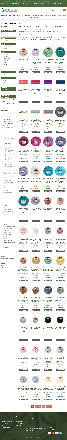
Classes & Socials (62, 15)
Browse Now (8, 3)
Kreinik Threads (6, 198)
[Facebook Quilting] (51, 422)
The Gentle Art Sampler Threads (8, 212)
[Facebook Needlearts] (52, 425)
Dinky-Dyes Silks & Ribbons (8, 133)
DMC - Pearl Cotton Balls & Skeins (9, 160)
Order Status (19, 423)
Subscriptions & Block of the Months (7, 263)
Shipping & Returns (7, 421)
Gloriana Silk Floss (7, 196)
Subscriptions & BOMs (45, 15)
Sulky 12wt (5, 207)
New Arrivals (4, 15)
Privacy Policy (5, 423)
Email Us (28, 425)
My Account (19, 419)
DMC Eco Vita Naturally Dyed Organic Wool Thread (9, 190)
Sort (30, 42)
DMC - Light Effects (8, 155)
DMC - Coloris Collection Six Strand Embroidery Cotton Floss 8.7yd (9, 143)
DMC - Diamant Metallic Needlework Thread (8, 151)
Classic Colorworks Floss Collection (8, 130)
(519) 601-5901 (29, 423)
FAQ (3, 425)
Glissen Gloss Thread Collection (7, 193)
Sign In (52, 10)
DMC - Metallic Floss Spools (9, 176)
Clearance (3, 265)
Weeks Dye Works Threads (8, 219)
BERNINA (3, 256)
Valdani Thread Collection (8, 217)
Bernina (54, 15)
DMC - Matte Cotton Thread (9, 157)
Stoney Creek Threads (7, 228)
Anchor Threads (6, 230)
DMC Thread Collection (7, 135)
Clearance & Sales (33, 17)
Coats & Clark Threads (7, 221)
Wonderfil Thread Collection (8, 234)
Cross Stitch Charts (7, 119)
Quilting (18, 15)
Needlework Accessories (8, 240)
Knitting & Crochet (26, 15)
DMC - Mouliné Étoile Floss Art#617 (9, 174)
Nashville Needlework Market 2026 (7, 247)
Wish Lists (18, 425)
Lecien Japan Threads (7, 232)
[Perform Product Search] (41, 10)
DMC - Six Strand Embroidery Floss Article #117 (9, 179)
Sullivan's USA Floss (7, 209)
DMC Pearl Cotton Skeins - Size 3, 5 (10, 171)
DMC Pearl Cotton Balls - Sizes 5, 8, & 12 (10, 164)
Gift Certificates (5, 267)
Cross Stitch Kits (6, 121)
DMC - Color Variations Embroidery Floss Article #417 (9, 138)
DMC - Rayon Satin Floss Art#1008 (9, 186)
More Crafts (36, 15)
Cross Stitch (12, 15)
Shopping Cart (19, 421)
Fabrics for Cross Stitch (8, 123)
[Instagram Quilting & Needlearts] (54, 429)
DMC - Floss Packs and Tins (9, 153)
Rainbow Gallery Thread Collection (8, 205)
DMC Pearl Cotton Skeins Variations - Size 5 (10, 167)
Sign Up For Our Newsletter (55, 419)
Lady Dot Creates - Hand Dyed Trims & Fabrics (9, 224)
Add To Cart (23, 72)
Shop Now (30, 4)
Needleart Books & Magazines (7, 237)
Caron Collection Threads (8, 127)
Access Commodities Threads (9, 226)
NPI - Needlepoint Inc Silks (8, 200)
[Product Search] (31, 10)
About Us (4, 419)
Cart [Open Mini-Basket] (62, 10)
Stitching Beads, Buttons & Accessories (9, 243)
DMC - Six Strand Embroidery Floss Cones (9, 183)
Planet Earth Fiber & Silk (8, 202)
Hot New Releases (5, 114)
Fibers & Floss (6, 125)
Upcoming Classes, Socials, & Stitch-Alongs (7, 259)
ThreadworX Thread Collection (9, 215)
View (19, 42)
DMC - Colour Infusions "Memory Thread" (8, 147)
